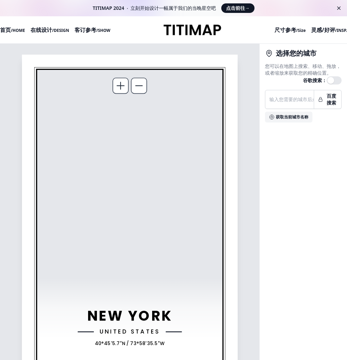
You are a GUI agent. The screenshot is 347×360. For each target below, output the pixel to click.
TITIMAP (102, 8)
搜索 (303, 66)
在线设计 (49, 30)
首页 (12, 30)
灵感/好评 (329, 30)
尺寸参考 (290, 30)
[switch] (334, 80)
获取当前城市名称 (288, 117)
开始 (144, 8)
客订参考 (92, 30)
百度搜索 (327, 99)
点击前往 (238, 8)
